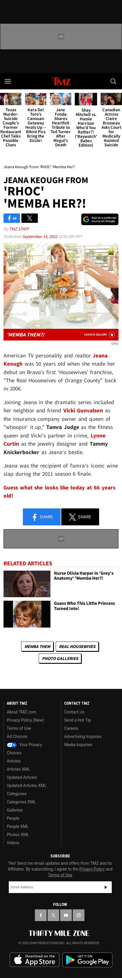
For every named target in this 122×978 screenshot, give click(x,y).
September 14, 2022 (40, 236)
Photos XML (18, 834)
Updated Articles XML (26, 785)
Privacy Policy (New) (25, 720)
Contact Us (74, 712)
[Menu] (8, 81)
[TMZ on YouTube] (66, 915)
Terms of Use (19, 728)
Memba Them (37, 646)
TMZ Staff (19, 229)
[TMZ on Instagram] (78, 915)
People (13, 818)
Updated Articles (22, 777)
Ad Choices (17, 736)
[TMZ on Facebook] (41, 915)
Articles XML (18, 769)
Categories (16, 793)
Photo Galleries (60, 658)
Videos (13, 842)
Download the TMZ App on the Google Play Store (87, 960)
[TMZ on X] (53, 915)
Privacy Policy (92, 869)
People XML (18, 826)
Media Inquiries (78, 744)
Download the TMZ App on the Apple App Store (35, 960)
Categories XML (21, 802)
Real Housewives (77, 646)
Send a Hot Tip (77, 720)
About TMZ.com (21, 712)
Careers (71, 728)
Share (42, 517)
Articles (14, 761)
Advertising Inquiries (82, 736)
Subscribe (106, 887)
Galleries (15, 810)
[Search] (114, 81)
